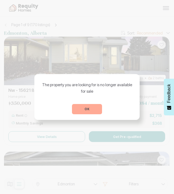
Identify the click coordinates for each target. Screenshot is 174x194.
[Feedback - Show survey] (169, 97)
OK (87, 109)
